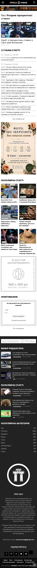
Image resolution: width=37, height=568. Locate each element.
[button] (34, 2)
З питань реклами (9, 562)
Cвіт (3, 7)
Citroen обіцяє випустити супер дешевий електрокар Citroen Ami (24, 364)
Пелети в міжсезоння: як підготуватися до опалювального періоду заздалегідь (27, 249)
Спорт (4, 31)
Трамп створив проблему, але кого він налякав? (26, 224)
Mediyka (14, 565)
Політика (6, 19)
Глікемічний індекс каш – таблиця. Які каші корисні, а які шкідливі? (23, 413)
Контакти (20, 562)
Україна (5, 11)
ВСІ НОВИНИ (18, 119)
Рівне (4, 15)
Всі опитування (18, 328)
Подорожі (6, 58)
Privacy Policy (29, 562)
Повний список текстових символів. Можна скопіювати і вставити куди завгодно (23, 391)
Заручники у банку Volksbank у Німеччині (8, 224)
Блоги (4, 62)
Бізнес (4, 23)
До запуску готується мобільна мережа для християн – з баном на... (24, 375)
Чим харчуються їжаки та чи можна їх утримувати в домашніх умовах (22, 402)
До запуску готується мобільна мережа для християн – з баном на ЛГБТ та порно (18, 75)
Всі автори (28, 560)
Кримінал (6, 38)
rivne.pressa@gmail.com (25, 540)
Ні (6, 313)
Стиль (4, 42)
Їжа (3, 50)
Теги (10, 560)
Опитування (18, 560)
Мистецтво (7, 54)
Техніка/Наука (8, 46)
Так (7, 310)
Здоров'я (6, 27)
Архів (5, 560)
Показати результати (18, 320)
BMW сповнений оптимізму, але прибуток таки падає (9, 247)
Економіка (6, 35)
